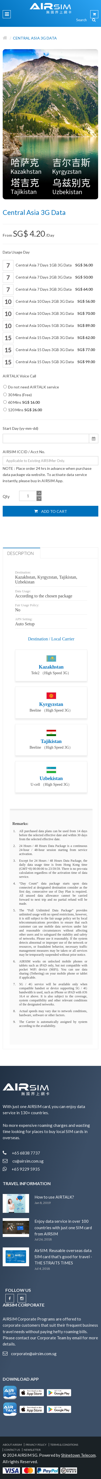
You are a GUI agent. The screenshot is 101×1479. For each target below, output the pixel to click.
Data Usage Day (16, 252)
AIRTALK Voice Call (19, 376)
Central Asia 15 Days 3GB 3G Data (49, 350)
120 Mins (22, 409)
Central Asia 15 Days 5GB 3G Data (49, 362)
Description (20, 553)
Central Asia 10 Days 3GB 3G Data (49, 313)
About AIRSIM (12, 1444)
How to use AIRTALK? (54, 1197)
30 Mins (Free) (17, 394)
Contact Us (12, 1449)
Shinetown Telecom (78, 1455)
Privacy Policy (36, 1444)
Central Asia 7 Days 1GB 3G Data (48, 265)
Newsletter (32, 1449)
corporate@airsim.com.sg (34, 1353)
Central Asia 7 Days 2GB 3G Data (48, 277)
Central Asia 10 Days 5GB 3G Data (49, 325)
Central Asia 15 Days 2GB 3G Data (49, 338)
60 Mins (21, 402)
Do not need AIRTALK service (31, 387)
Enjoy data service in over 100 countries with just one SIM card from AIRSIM (63, 1227)
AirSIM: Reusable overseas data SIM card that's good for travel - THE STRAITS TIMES (63, 1256)
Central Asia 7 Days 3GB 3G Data (48, 289)
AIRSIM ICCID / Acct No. (24, 451)
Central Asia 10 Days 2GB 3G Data (49, 301)
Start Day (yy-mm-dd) (20, 428)
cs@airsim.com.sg (28, 1161)
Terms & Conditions (64, 1444)
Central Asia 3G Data (35, 38)
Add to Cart (50, 511)
